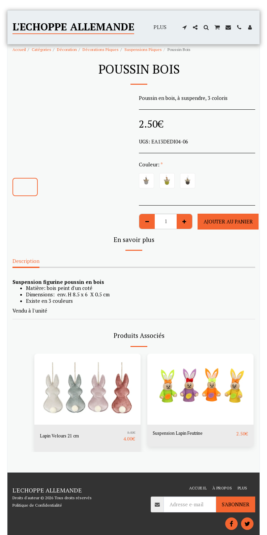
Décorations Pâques (101, 49)
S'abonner (235, 504)
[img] (87, 389)
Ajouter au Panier (228, 221)
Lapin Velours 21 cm (63, 436)
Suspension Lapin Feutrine (184, 433)
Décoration (67, 49)
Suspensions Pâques (143, 49)
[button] (184, 27)
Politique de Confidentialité (37, 505)
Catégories (41, 49)
